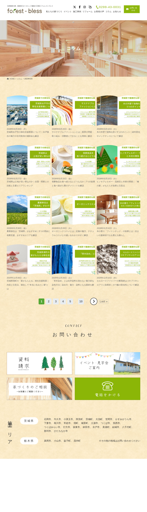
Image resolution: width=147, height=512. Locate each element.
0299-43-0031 (108, 7)
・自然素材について (91, 484)
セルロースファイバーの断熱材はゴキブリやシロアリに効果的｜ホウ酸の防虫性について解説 (118, 281)
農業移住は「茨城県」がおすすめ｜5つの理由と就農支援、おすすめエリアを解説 (28, 231)
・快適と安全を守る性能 (93, 493)
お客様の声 (123, 495)
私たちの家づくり (89, 480)
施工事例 (121, 480)
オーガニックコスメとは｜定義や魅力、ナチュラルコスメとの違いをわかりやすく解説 (73, 231)
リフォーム (123, 500)
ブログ (120, 490)
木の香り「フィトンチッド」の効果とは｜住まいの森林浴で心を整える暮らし (118, 231)
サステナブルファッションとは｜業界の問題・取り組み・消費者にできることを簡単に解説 (73, 132)
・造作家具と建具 (90, 502)
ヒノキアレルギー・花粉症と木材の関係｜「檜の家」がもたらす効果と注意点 (118, 182)
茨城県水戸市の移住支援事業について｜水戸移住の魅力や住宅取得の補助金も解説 (28, 132)
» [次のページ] (93, 301)
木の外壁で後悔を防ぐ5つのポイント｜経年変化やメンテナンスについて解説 (118, 132)
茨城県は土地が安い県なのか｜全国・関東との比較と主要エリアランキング (28, 182)
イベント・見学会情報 (128, 485)
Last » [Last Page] (103, 301)
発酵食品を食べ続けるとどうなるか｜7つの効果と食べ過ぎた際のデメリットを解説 (73, 182)
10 (81, 301)
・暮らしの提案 (89, 497)
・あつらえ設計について (93, 489)
